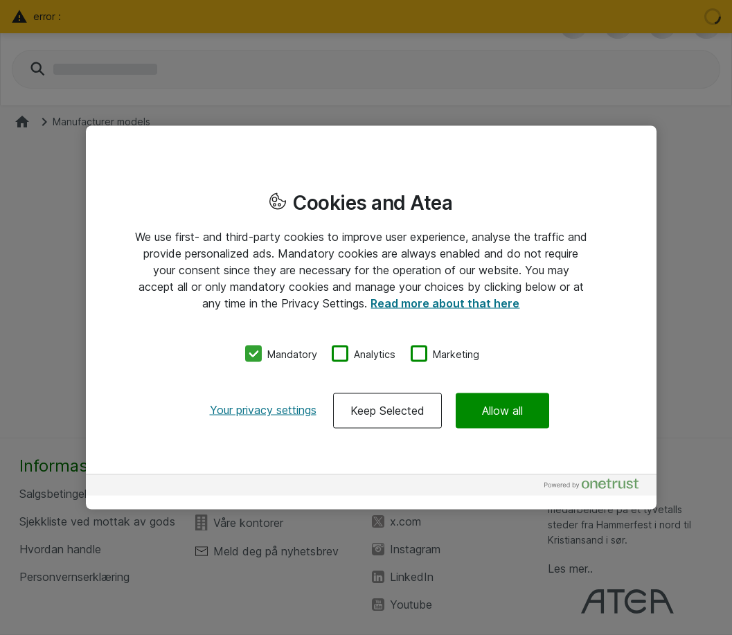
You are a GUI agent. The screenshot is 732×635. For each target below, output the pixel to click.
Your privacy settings (263, 410)
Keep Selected (387, 411)
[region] (371, 317)
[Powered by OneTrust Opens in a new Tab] (597, 487)
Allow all (502, 411)
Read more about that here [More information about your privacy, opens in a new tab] (445, 303)
